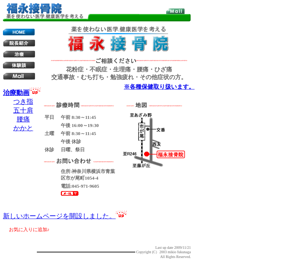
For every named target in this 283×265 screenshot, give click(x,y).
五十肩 (23, 110)
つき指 (23, 101)
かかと (23, 128)
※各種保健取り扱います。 (159, 87)
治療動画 (16, 92)
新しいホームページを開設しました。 (59, 216)
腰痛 (23, 119)
